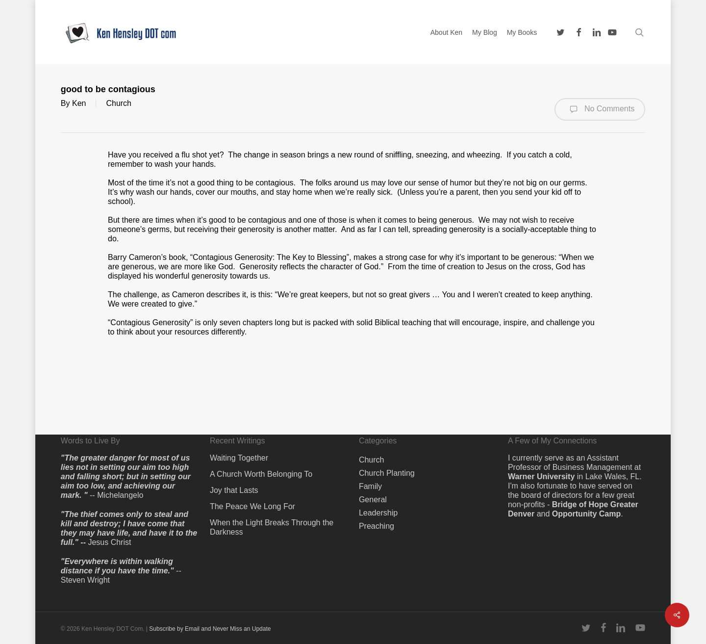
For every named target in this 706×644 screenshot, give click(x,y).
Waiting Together (239, 458)
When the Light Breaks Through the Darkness (271, 527)
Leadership (378, 513)
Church (118, 103)
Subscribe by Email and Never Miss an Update (210, 628)
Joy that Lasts (234, 490)
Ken (79, 103)
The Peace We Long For (252, 506)
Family (370, 486)
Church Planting (387, 473)
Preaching (376, 526)
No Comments (599, 109)
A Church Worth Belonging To (261, 474)
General (373, 499)
